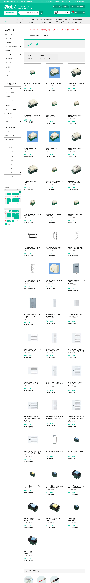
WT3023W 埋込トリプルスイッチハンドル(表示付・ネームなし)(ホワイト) (32, 418)
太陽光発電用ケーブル (65, 19)
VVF (31, 19)
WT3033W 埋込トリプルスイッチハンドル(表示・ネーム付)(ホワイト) (32, 453)
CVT (17, 19)
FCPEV (31, 22)
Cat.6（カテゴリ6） (80, 22)
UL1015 (60, 22)
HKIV (41, 21)
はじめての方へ (57, 6)
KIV (37, 21)
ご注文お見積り (80, 12)
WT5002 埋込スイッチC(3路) (32, 486)
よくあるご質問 (74, 1)
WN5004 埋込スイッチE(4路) (32, 115)
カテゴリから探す (11, 12)
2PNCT (28, 21)
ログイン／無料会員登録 (77, 6)
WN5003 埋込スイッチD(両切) (76, 83)
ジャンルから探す (9, 127)
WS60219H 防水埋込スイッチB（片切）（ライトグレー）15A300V (76, 282)
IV (27, 19)
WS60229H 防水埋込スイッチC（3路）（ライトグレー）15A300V (32, 316)
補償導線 (58, 21)
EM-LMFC (56, 19)
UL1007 (55, 22)
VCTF (33, 21)
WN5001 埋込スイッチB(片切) (32, 83)
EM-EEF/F (35, 19)
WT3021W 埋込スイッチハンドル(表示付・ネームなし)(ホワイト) (54, 384)
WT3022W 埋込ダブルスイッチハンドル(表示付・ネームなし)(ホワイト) (76, 384)
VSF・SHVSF (51, 21)
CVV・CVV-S (71, 21)
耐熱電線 (64, 21)
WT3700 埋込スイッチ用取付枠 (54, 451)
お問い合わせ (82, 1)
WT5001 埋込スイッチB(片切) (76, 451)
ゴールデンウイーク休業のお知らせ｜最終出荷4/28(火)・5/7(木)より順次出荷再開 (55, 30)
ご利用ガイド (58, 1)
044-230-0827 (26, 6)
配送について (65, 1)
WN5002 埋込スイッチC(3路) (54, 83)
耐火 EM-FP (37, 22)
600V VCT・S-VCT (20, 21)
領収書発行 (65, 6)
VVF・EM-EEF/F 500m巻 (46, 19)
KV (45, 21)
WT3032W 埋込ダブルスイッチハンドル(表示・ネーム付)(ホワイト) (76, 418)
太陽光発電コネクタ (77, 19)
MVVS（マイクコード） (22, 22)
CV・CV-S (22, 19)
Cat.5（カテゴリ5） (69, 22)
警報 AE (49, 22)
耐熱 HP (44, 22)
